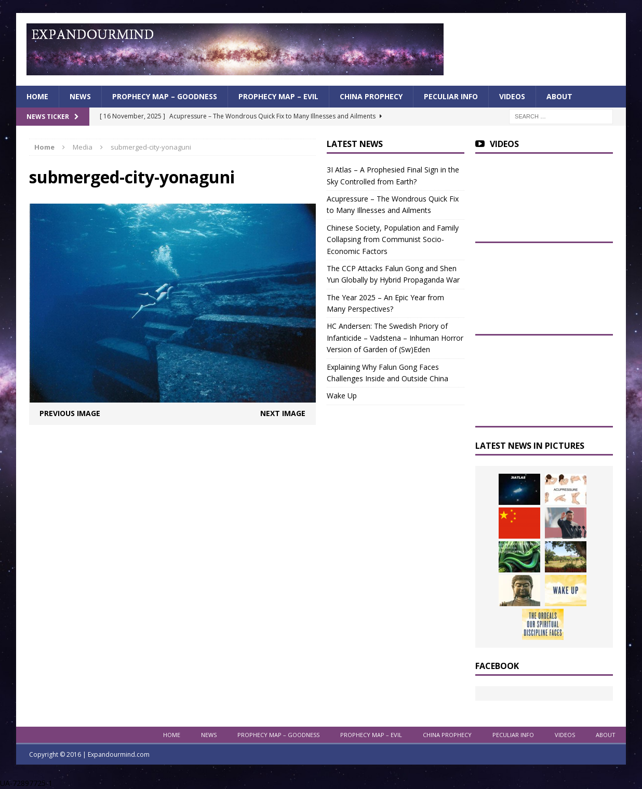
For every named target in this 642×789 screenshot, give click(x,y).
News (80, 96)
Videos (512, 96)
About (559, 96)
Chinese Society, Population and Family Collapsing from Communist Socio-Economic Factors (393, 239)
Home (37, 96)
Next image (282, 413)
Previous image (69, 413)
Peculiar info (451, 96)
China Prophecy (371, 96)
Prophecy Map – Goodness (164, 96)
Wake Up (342, 395)
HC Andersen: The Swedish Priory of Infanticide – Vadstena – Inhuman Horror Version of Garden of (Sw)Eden (395, 337)
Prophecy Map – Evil (278, 96)
